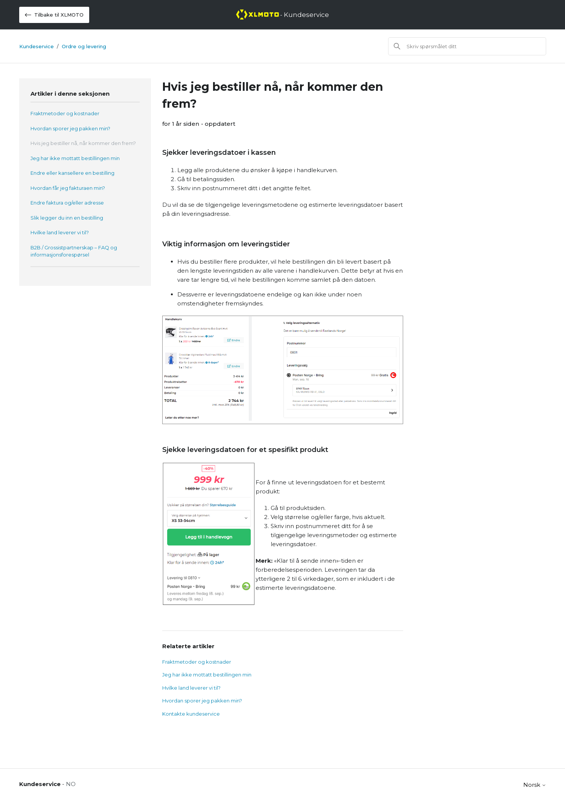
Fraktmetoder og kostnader (64, 113)
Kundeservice (36, 46)
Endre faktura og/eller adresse (67, 203)
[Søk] (467, 46)
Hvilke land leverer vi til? (59, 232)
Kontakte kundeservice (191, 714)
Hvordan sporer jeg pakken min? (70, 128)
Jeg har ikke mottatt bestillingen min (75, 158)
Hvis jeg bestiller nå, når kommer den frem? (83, 143)
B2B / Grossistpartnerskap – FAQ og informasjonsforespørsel (73, 251)
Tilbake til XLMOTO (54, 15)
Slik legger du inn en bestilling (66, 218)
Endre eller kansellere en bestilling (72, 173)
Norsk (534, 785)
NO (71, 784)
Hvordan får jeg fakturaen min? (67, 188)
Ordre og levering (84, 46)
